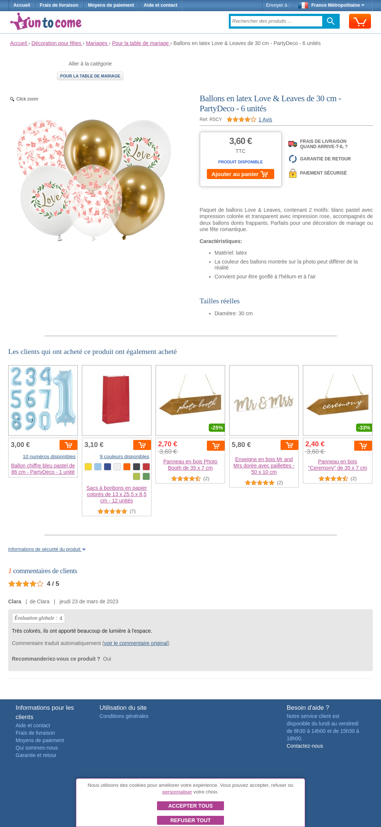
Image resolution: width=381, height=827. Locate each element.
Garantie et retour (36, 755)
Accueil (21, 5)
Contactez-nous (304, 746)
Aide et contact (160, 5)
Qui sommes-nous (37, 748)
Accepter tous (190, 806)
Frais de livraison (59, 5)
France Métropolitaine (331, 5)
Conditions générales (124, 716)
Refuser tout (190, 820)
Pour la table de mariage (90, 76)
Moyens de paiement (111, 5)
